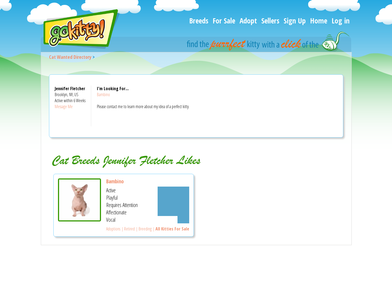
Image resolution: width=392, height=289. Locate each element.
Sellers (270, 21)
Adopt (248, 21)
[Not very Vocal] (183, 219)
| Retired (127, 229)
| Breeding (143, 229)
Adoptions (113, 229)
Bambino (103, 95)
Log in (341, 21)
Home (318, 21)
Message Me (64, 106)
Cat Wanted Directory (70, 57)
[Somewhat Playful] (173, 197)
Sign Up (295, 21)
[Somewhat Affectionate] (173, 212)
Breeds (198, 21)
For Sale (224, 21)
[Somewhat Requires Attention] (173, 205)
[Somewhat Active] (173, 190)
